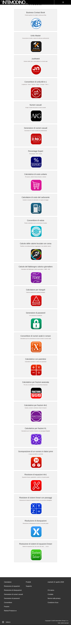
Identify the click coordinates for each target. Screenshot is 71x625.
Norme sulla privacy (54, 598)
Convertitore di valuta (35, 220)
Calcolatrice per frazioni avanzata (35, 382)
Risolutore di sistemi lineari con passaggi (35, 498)
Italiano (8, 622)
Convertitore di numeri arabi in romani (36, 336)
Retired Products (9, 610)
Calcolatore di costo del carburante (36, 197)
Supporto (29, 586)
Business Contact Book (35, 12)
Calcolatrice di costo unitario (35, 174)
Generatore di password (35, 313)
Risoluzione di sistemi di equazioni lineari (35, 544)
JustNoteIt (36, 59)
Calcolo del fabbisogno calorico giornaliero (36, 267)
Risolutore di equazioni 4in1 (36, 475)
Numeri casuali (36, 105)
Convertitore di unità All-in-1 (36, 82)
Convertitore (8, 602)
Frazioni (6, 606)
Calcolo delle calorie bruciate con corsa (35, 243)
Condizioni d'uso (53, 602)
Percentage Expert (35, 151)
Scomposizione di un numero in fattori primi (35, 451)
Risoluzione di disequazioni (36, 521)
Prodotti (28, 582)
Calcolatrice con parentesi (35, 359)
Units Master (36, 36)
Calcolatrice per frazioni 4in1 (35, 405)
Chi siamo (51, 590)
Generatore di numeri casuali (35, 128)
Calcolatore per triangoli (35, 290)
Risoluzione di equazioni (12, 586)
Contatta (50, 594)
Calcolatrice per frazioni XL (35, 428)
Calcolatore (7, 582)
